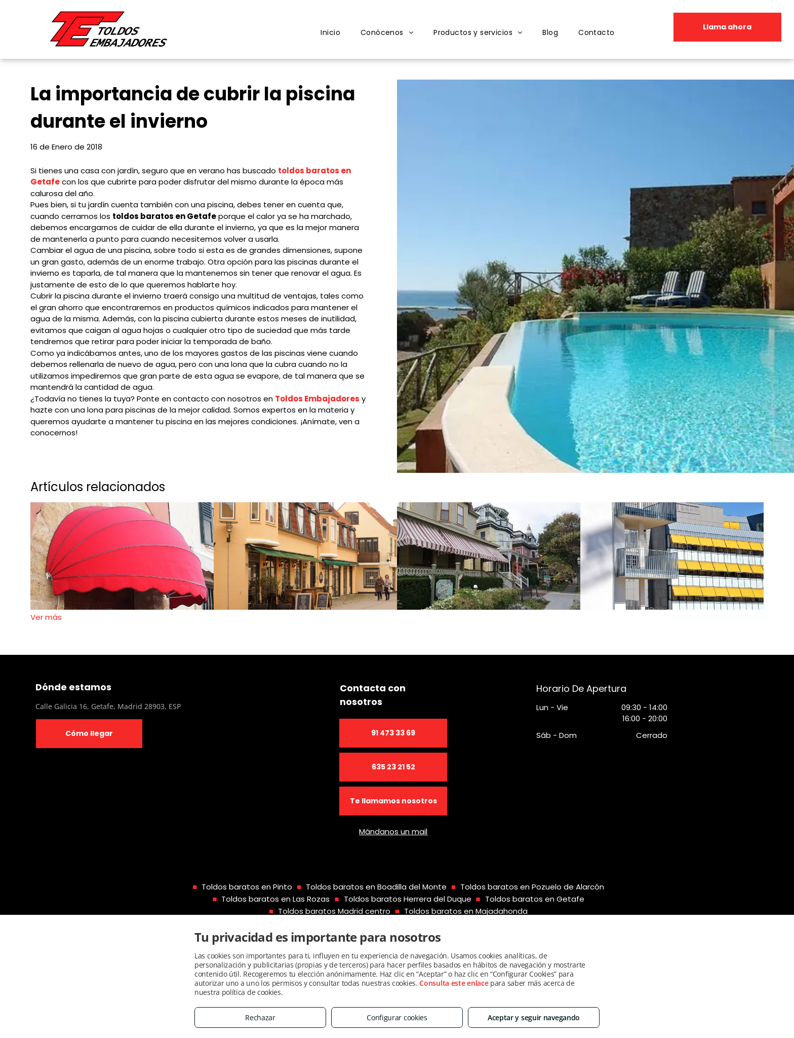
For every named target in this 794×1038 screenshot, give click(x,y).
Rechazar (260, 1017)
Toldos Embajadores (317, 398)
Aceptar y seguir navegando (534, 1017)
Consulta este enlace (453, 983)
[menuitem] (330, 33)
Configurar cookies (397, 1017)
